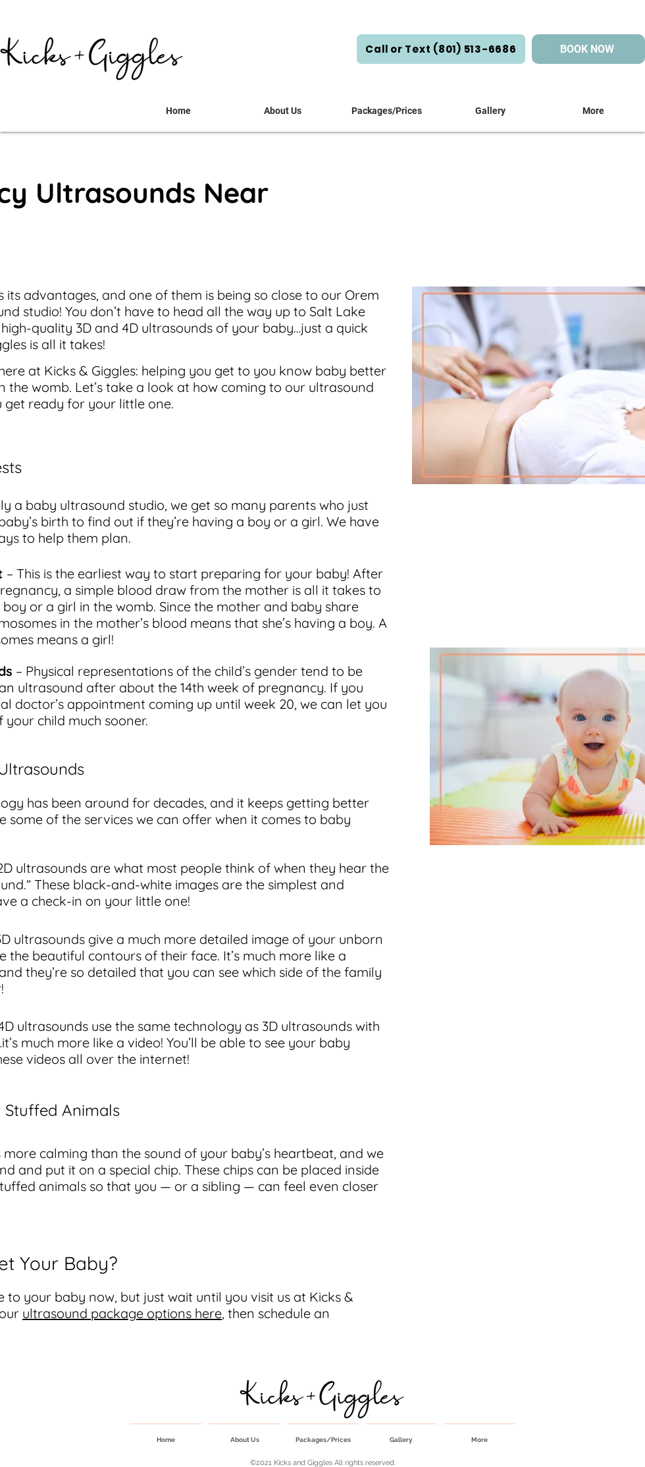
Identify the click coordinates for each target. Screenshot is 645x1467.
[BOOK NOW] (588, 49)
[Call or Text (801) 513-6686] (441, 49)
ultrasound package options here (122, 1313)
